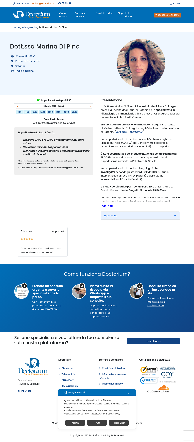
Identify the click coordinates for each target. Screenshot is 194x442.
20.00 (66, 112)
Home (16, 27)
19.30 (58, 112)
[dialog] (97, 409)
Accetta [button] (75, 423)
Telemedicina (67, 374)
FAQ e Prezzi (66, 380)
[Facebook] (59, 3)
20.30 (74, 112)
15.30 (42, 112)
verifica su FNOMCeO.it (129, 132)
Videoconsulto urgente (167, 15)
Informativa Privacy (111, 384)
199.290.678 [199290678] (20, 4)
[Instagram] (66, 3)
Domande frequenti (80, 15)
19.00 (50, 112)
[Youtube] (70, 3)
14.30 (27, 112)
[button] (18, 106)
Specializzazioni (68, 386)
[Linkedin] (63, 3)
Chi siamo (128, 15)
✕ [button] (129, 393)
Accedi (174, 4)
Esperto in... (110, 215)
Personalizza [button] (119, 423)
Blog (120, 13)
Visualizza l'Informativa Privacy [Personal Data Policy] (105, 414)
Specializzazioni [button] (105, 13)
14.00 (19, 112)
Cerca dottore (63, 15)
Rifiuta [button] (97, 423)
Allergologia (29, 27)
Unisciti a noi (153, 341)
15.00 (34, 112)
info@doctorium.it (42, 4)
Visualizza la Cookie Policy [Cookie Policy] (76, 414)
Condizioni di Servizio (112, 368)
